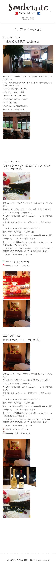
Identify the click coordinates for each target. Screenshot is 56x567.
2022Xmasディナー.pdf (14, 266)
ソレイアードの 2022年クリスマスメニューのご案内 (27, 167)
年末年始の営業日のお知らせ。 (22, 41)
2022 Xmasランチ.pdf (13, 262)
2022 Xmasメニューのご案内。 (22, 339)
